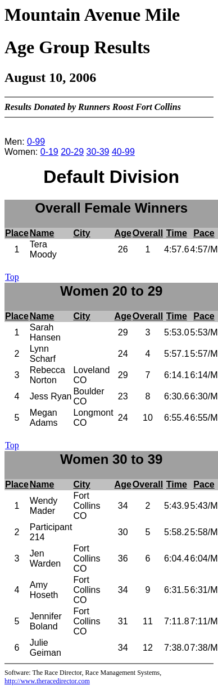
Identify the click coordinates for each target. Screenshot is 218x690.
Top (12, 277)
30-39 (98, 152)
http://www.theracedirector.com (47, 681)
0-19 (49, 152)
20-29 (72, 152)
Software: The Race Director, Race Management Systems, (82, 673)
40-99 (123, 152)
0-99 (36, 141)
